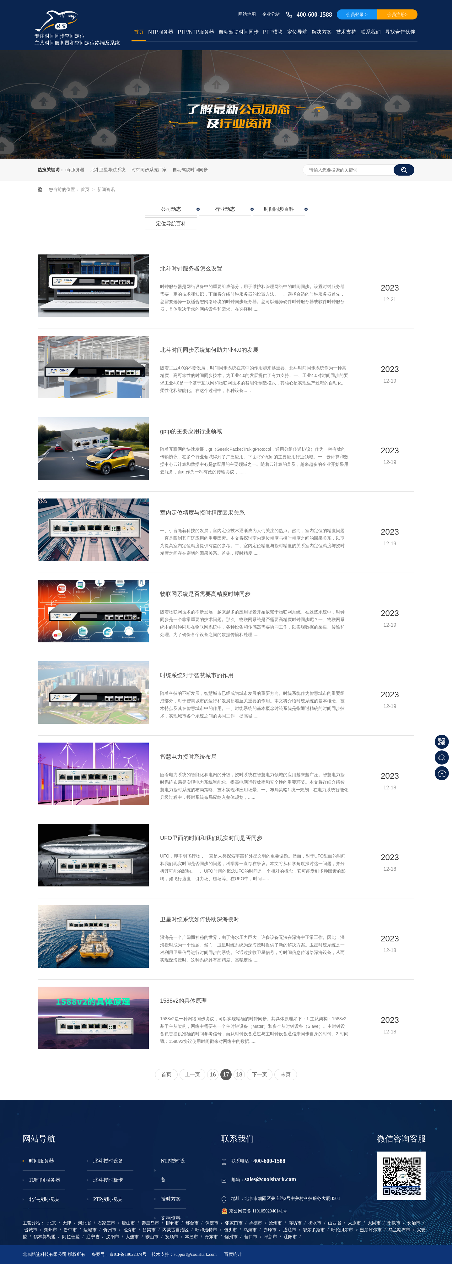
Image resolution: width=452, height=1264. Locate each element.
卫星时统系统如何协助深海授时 (199, 919)
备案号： (100, 1254)
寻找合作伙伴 (400, 32)
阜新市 (270, 1236)
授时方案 (171, 1198)
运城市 (90, 1230)
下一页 (259, 1074)
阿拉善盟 (71, 1236)
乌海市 (250, 1230)
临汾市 (129, 1230)
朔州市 (50, 1230)
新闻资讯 (106, 189)
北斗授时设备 (108, 1160)
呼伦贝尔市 (342, 1230)
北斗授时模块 (44, 1199)
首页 (139, 32)
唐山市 (128, 1223)
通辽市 (289, 1230)
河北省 (84, 1223)
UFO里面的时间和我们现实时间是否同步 (211, 838)
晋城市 (30, 1230)
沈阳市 (112, 1236)
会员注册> (397, 14)
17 (226, 1074)
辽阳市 (290, 1236)
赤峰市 (270, 1230)
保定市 (211, 1223)
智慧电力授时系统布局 (188, 757)
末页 (286, 1074)
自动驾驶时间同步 (238, 32)
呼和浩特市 (206, 1230)
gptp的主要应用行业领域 (191, 431)
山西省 (334, 1223)
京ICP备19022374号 (128, 1254)
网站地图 (247, 14)
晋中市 (70, 1230)
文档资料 (171, 1218)
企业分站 (271, 14)
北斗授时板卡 (108, 1180)
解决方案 (322, 32)
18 (239, 1074)
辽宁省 (93, 1236)
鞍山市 (152, 1236)
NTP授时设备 (173, 1170)
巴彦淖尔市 (371, 1230)
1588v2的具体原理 (183, 1001)
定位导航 (297, 32)
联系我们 (371, 32)
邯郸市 (172, 1223)
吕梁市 (149, 1230)
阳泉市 (394, 1223)
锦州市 (231, 1236)
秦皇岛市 (150, 1223)
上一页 (192, 1074)
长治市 (413, 1223)
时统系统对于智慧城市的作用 (197, 675)
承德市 (255, 1223)
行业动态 (225, 209)
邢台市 (192, 1223)
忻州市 (109, 1230)
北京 (51, 1223)
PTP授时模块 (107, 1199)
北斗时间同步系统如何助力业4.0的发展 (209, 350)
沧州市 (275, 1223)
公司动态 (171, 209)
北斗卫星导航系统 (108, 169)
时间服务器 (41, 1160)
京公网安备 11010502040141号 (254, 1211)
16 (213, 1074)
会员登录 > (357, 14)
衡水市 (314, 1223)
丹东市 (211, 1236)
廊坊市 (295, 1223)
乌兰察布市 (399, 1230)
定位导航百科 (171, 223)
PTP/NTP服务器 (196, 32)
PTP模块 (273, 32)
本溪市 (191, 1236)
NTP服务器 (160, 32)
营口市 (250, 1236)
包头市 (230, 1230)
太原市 (354, 1223)
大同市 (374, 1223)
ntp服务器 (74, 169)
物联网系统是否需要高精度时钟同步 (205, 594)
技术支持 (346, 32)
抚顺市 (171, 1236)
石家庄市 (106, 1223)
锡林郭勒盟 (45, 1236)
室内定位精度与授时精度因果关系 (202, 512)
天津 (66, 1223)
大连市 (132, 1236)
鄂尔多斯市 (314, 1230)
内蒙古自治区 (175, 1230)
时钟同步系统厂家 (149, 169)
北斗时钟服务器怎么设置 (191, 268)
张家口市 (234, 1223)
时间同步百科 (279, 209)
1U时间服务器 (44, 1180)
